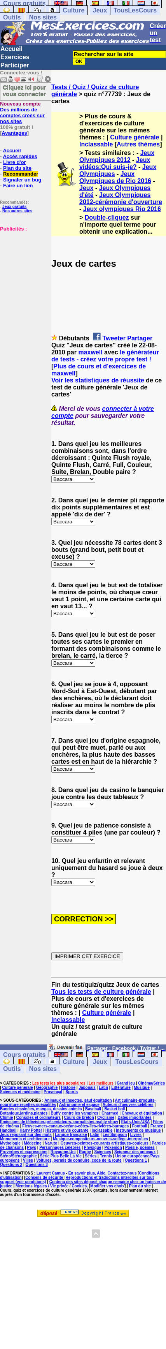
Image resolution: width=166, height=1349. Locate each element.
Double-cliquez (107, 217)
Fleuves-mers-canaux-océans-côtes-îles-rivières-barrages (75, 1126)
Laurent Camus (51, 1173)
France (156, 1126)
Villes (28, 1160)
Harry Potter (31, 1130)
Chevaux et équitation (142, 1113)
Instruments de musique (138, 1130)
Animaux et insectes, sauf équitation (78, 1100)
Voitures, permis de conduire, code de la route (78, 1160)
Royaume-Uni (63, 1152)
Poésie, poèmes (140, 1147)
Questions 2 (11, 1164)
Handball (8, 1130)
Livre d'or (14, 162)
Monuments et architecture (25, 1139)
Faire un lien (18, 185)
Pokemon (113, 1147)
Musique (142, 1087)
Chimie (6, 1117)
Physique (92, 1147)
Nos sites (43, 17)
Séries (90, 1156)
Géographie (47, 1087)
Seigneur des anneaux (135, 1152)
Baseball (93, 1109)
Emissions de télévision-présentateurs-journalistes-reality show (59, 1122)
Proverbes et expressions (23, 1152)
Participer (14, 65)
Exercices (15, 57)
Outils (12, 17)
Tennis (106, 1156)
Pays (31, 1147)
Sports (71, 1092)
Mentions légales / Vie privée (42, 1186)
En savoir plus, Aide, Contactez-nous (102, 1173)
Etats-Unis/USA (135, 1122)
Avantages (14, 133)
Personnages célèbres (59, 1147)
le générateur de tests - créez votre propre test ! (105, 356)
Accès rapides (20, 156)
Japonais (87, 1087)
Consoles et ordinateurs (38, 1117)
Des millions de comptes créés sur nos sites (22, 112)
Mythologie (10, 1143)
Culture (73, 10)
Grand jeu (126, 1083)
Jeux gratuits (14, 206)
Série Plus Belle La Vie (61, 1156)
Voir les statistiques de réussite (97, 380)
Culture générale (134, 137)
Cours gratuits (24, 1054)
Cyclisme (105, 1117)
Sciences (102, 1152)
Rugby (85, 1152)
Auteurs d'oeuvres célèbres (128, 1104)
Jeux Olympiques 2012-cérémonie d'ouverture (120, 198)
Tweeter (114, 338)
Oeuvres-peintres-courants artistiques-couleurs (105, 1143)
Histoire (68, 1087)
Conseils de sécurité (44, 1177)
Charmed (109, 1113)
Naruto (51, 1143)
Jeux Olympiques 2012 (116, 156)
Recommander (20, 174)
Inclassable (96, 144)
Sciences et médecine (20, 1092)
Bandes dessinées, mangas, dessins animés (41, 1109)
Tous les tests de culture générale (101, 991)
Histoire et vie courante (67, 1130)
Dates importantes (134, 1117)
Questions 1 (136, 1160)
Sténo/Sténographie (18, 1156)
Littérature (120, 1087)
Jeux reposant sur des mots (26, 1134)
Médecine (33, 1143)
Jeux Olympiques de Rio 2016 (115, 177)
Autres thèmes (138, 144)
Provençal (53, 1092)
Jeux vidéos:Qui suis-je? (114, 163)
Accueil (11, 49)
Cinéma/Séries (151, 1083)
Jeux (100, 10)
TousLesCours (135, 10)
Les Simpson (115, 1134)
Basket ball (115, 1109)
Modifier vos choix (107, 1186)
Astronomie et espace (79, 1104)
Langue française (71, 1134)
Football (139, 1126)
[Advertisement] (23, 271)
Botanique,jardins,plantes (23, 1113)
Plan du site (17, 168)
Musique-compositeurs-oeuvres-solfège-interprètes (100, 1139)
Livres (136, 1134)
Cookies (79, 1186)
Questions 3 (37, 1164)
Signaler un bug (22, 180)
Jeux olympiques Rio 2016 (122, 209)
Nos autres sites (17, 211)
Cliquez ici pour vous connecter (24, 90)
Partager (139, 338)
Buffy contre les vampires (74, 1113)
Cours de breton (79, 1117)
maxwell (90, 352)
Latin (103, 1087)
